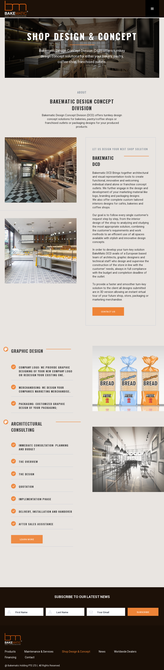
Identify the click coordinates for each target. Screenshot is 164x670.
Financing (10, 657)
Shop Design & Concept (76, 651)
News (102, 651)
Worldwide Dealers (125, 651)
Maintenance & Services (38, 651)
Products (10, 651)
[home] (16, 8)
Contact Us (108, 312)
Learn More (24, 539)
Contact (29, 657)
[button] (152, 8)
